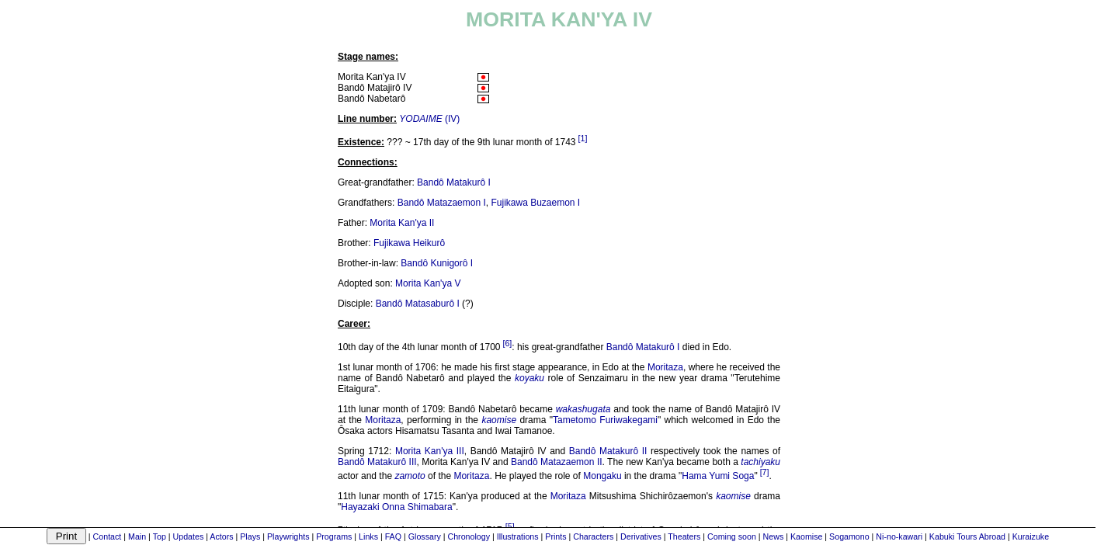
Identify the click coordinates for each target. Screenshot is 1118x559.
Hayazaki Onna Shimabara (396, 507)
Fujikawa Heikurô (409, 243)
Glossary (424, 536)
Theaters (684, 536)
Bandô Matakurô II (608, 451)
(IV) (429, 118)
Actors (221, 536)
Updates (188, 536)
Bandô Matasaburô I (418, 303)
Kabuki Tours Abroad (967, 536)
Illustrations (518, 536)
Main (137, 536)
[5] (510, 526)
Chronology (468, 536)
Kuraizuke (1030, 536)
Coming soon (731, 536)
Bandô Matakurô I (454, 182)
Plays (250, 536)
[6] (507, 343)
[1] (583, 138)
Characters (593, 536)
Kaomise (806, 536)
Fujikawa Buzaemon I (535, 202)
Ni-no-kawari (899, 536)
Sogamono (849, 536)
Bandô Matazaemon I (442, 202)
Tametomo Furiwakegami (605, 420)
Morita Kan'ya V (427, 283)
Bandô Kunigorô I (437, 263)
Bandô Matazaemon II (556, 462)
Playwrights (288, 536)
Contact (107, 536)
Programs (334, 536)
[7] (764, 472)
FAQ (393, 536)
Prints (555, 536)
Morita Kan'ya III (429, 451)
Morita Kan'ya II (402, 222)
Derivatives (640, 536)
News (773, 536)
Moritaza (665, 367)
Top (159, 536)
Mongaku (602, 475)
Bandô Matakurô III (377, 462)
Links (368, 536)
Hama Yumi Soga (718, 475)
